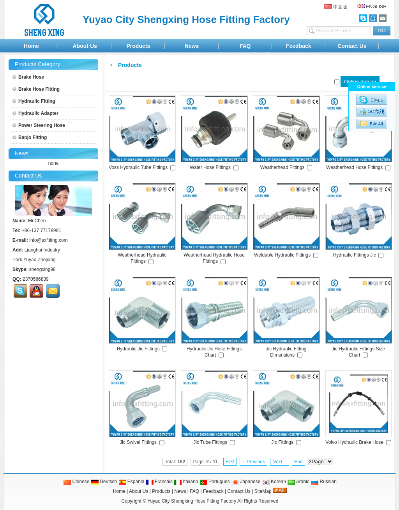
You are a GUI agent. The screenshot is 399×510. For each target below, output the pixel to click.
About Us (85, 46)
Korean (274, 481)
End (298, 461)
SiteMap (263, 491)
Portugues (215, 481)
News (192, 46)
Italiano (186, 481)
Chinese (76, 481)
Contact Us (351, 46)
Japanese (245, 481)
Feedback (298, 46)
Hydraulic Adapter (35, 113)
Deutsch (104, 481)
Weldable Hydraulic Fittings (282, 255)
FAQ (245, 46)
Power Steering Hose (38, 125)
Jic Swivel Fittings (138, 442)
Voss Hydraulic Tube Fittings (138, 167)
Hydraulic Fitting (33, 101)
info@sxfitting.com (48, 240)
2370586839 (36, 279)
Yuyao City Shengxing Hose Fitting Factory (191, 501)
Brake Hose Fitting (36, 89)
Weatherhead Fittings (282, 167)
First (230, 461)
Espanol (131, 481)
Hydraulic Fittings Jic (354, 255)
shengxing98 (42, 269)
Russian (324, 481)
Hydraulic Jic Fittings (138, 349)
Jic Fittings (282, 442)
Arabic (298, 481)
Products (138, 46)
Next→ (279, 461)
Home (31, 46)
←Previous (253, 461)
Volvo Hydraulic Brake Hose (354, 442)
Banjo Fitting (29, 137)
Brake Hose (28, 77)
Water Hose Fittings (210, 167)
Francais (159, 481)
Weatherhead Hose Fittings (354, 167)
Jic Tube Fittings (210, 442)
